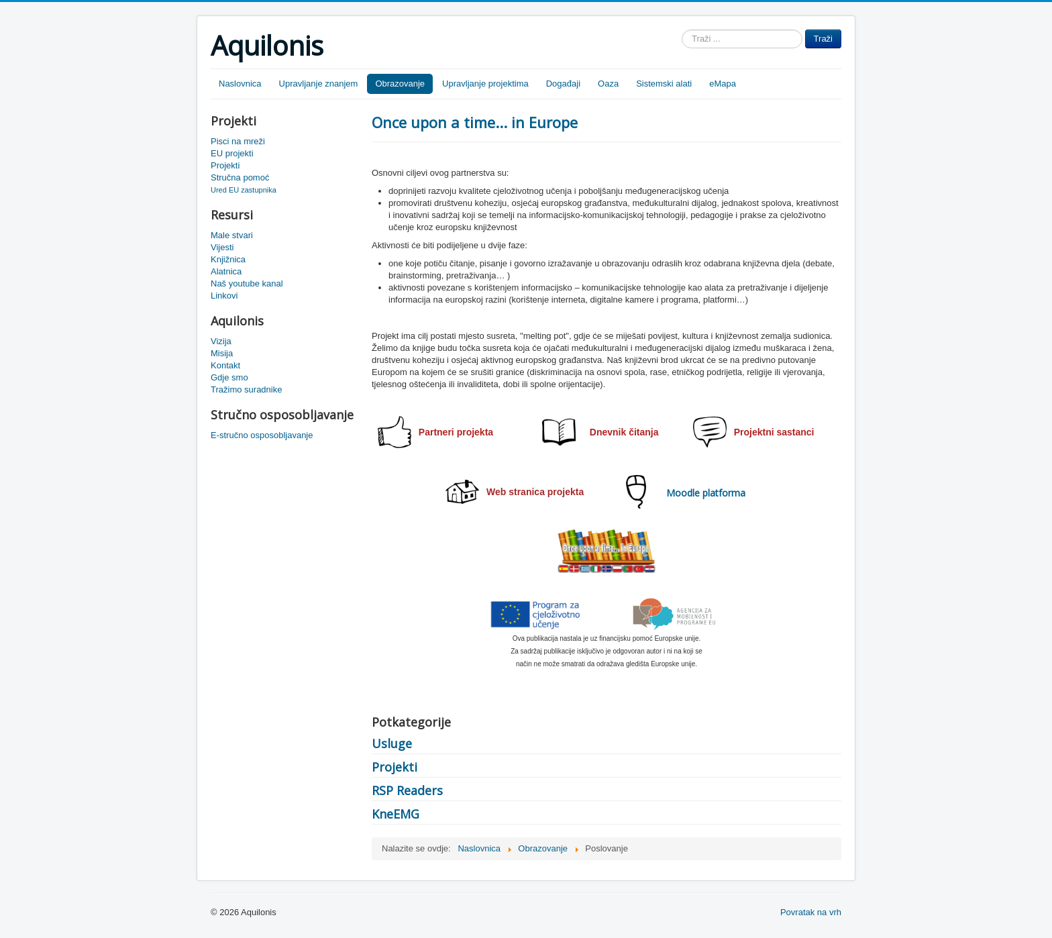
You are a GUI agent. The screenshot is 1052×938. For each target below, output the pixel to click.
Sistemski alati (664, 84)
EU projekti (232, 153)
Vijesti (222, 247)
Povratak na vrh (810, 912)
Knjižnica (228, 259)
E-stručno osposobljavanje (262, 435)
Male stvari (232, 235)
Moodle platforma (705, 492)
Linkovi (224, 296)
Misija (222, 353)
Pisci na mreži (238, 141)
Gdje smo (229, 377)
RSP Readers (407, 790)
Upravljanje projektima (485, 84)
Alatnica (226, 271)
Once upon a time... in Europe (475, 122)
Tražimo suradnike (246, 389)
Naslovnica (240, 84)
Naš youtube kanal (247, 283)
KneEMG (395, 814)
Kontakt (225, 365)
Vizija (221, 341)
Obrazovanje (400, 84)
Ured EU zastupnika (243, 190)
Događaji (563, 84)
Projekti (225, 165)
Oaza (608, 84)
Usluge (392, 743)
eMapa (722, 84)
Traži (823, 39)
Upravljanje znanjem (318, 84)
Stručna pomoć (240, 177)
